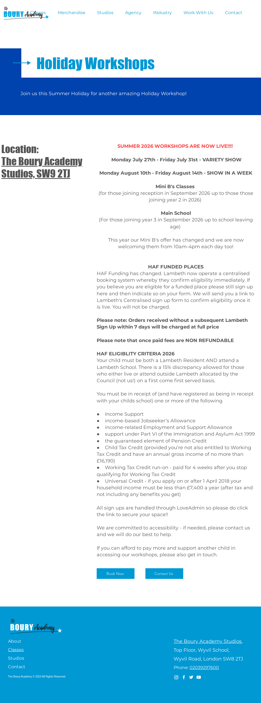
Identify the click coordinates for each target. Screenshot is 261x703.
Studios (16, 658)
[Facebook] (183, 677)
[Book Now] (115, 573)
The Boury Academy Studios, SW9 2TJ (41, 167)
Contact (16, 666)
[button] (13, 12)
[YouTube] (198, 677)
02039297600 (204, 667)
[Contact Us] (164, 573)
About (14, 641)
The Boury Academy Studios (208, 641)
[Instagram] (176, 677)
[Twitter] (191, 677)
